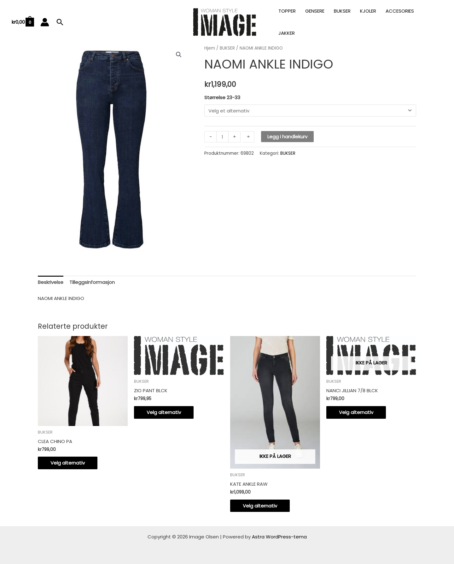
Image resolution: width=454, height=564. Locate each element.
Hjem (209, 48)
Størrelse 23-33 (222, 97)
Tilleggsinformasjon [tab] (92, 282)
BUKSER (227, 48)
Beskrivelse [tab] (50, 282)
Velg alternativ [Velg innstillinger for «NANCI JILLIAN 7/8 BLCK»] (356, 412)
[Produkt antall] (222, 136)
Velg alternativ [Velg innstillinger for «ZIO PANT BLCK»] (164, 412)
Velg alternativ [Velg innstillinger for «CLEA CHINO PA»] (67, 462)
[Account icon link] (44, 22)
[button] (59, 22)
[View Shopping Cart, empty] (22, 22)
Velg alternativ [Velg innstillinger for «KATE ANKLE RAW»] (260, 505)
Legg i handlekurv (287, 136)
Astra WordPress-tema (279, 536)
